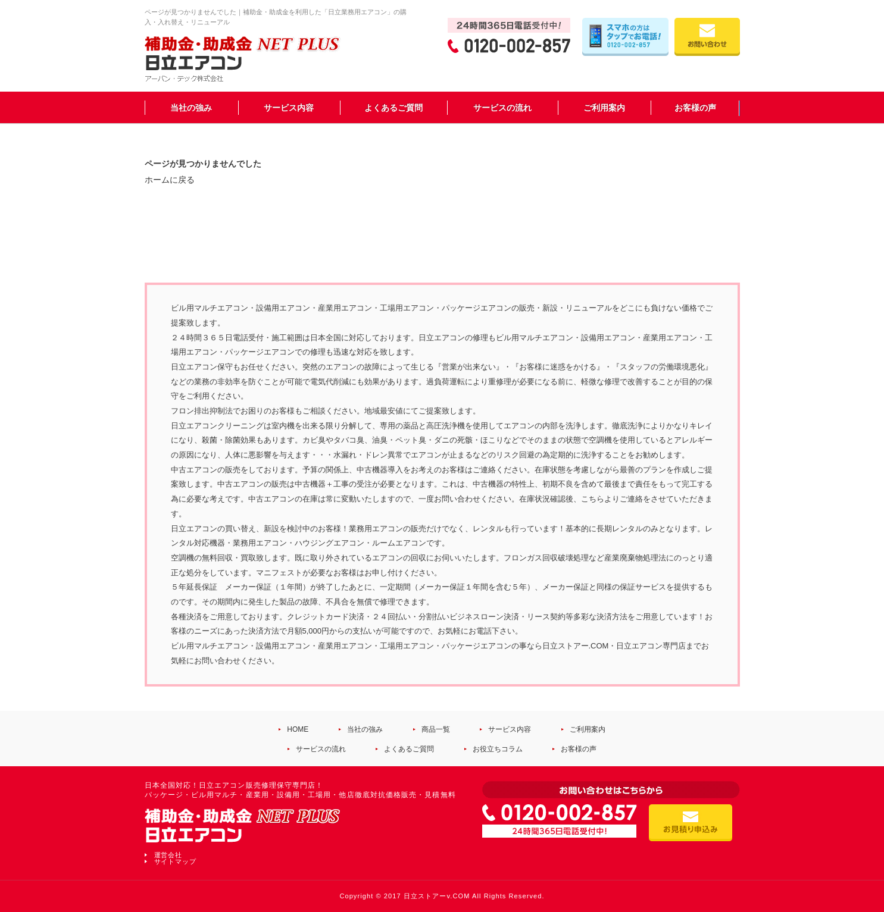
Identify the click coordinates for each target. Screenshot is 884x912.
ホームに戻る (170, 179)
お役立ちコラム (498, 749)
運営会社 (168, 854)
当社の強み (191, 107)
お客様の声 (695, 107)
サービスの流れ (502, 107)
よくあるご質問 (393, 107)
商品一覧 (435, 729)
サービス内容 (289, 107)
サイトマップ (175, 861)
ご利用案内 (604, 107)
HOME (297, 729)
